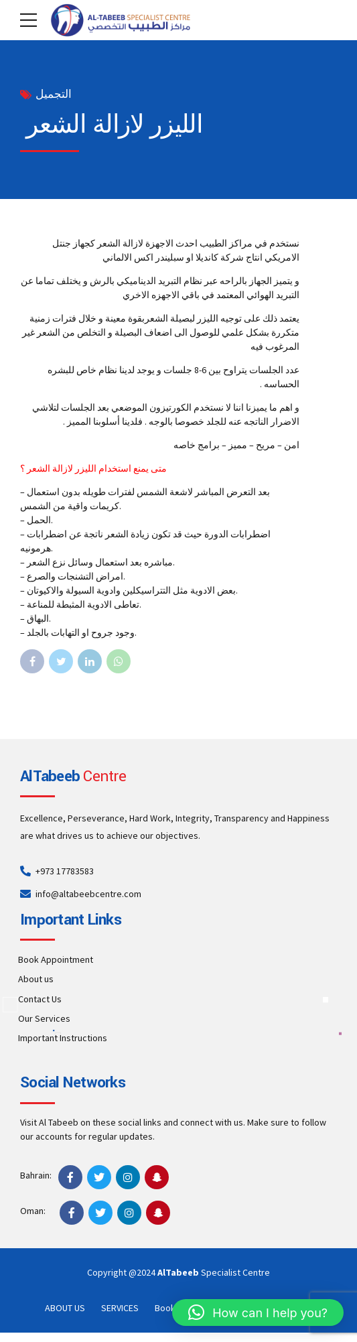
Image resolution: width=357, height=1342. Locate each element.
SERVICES (120, 1308)
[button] (258, 1312)
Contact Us (40, 999)
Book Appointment (55, 959)
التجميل (53, 94)
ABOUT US (65, 1308)
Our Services (44, 1018)
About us (36, 979)
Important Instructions (62, 1038)
